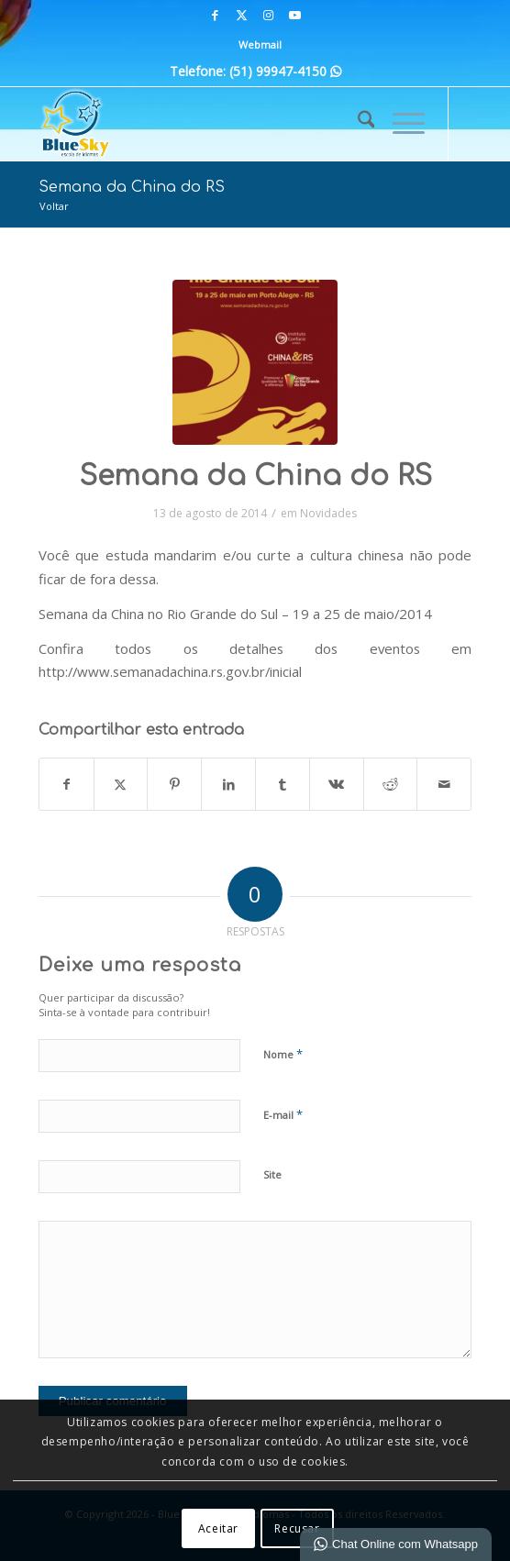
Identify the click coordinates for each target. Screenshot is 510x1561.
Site (272, 1174)
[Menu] (399, 124)
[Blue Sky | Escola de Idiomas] (212, 124)
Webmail (260, 44)
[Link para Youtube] (294, 15)
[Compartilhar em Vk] (336, 784)
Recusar (296, 1528)
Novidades (328, 513)
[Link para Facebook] (214, 15)
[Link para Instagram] (268, 15)
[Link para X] (241, 15)
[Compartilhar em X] (121, 784)
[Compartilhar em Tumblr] (282, 784)
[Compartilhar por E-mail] (444, 784)
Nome (283, 1054)
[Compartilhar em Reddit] (390, 784)
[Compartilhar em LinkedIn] (228, 784)
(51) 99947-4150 (285, 71)
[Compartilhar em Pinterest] (174, 784)
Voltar (54, 206)
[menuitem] (260, 45)
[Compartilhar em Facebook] (66, 784)
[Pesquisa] (357, 124)
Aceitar (218, 1528)
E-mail (283, 1114)
